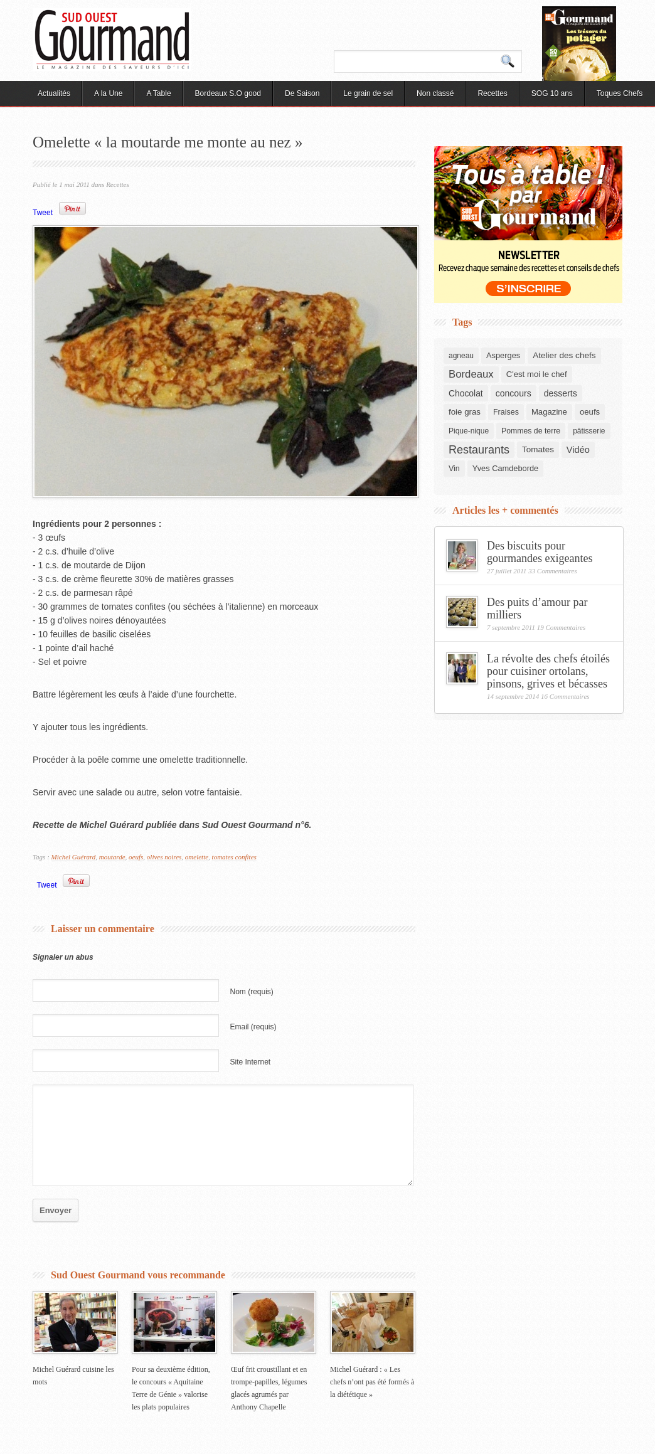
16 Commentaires (565, 696)
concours (513, 393)
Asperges (503, 355)
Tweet (43, 212)
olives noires (164, 857)
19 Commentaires (561, 627)
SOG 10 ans (552, 93)
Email (253, 1026)
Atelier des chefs (564, 355)
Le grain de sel (368, 93)
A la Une (108, 93)
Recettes (492, 93)
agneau (461, 355)
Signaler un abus (63, 957)
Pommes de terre (530, 431)
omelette (196, 857)
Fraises (506, 412)
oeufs (136, 857)
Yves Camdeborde (505, 468)
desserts (560, 393)
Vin (454, 468)
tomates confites (234, 857)
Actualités (54, 93)
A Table (158, 93)
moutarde (112, 857)
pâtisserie (589, 431)
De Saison (302, 93)
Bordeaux (471, 374)
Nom (252, 991)
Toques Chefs (619, 93)
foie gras (465, 412)
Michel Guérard (73, 857)
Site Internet (250, 1062)
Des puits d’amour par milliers (537, 608)
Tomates (538, 449)
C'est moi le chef (536, 374)
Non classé (435, 93)
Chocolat (466, 393)
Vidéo (578, 450)
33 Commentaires (552, 571)
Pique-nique (469, 431)
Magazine (549, 412)
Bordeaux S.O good (228, 93)
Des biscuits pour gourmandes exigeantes (539, 552)
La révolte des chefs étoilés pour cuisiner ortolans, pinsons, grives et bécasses (548, 671)
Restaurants (479, 449)
